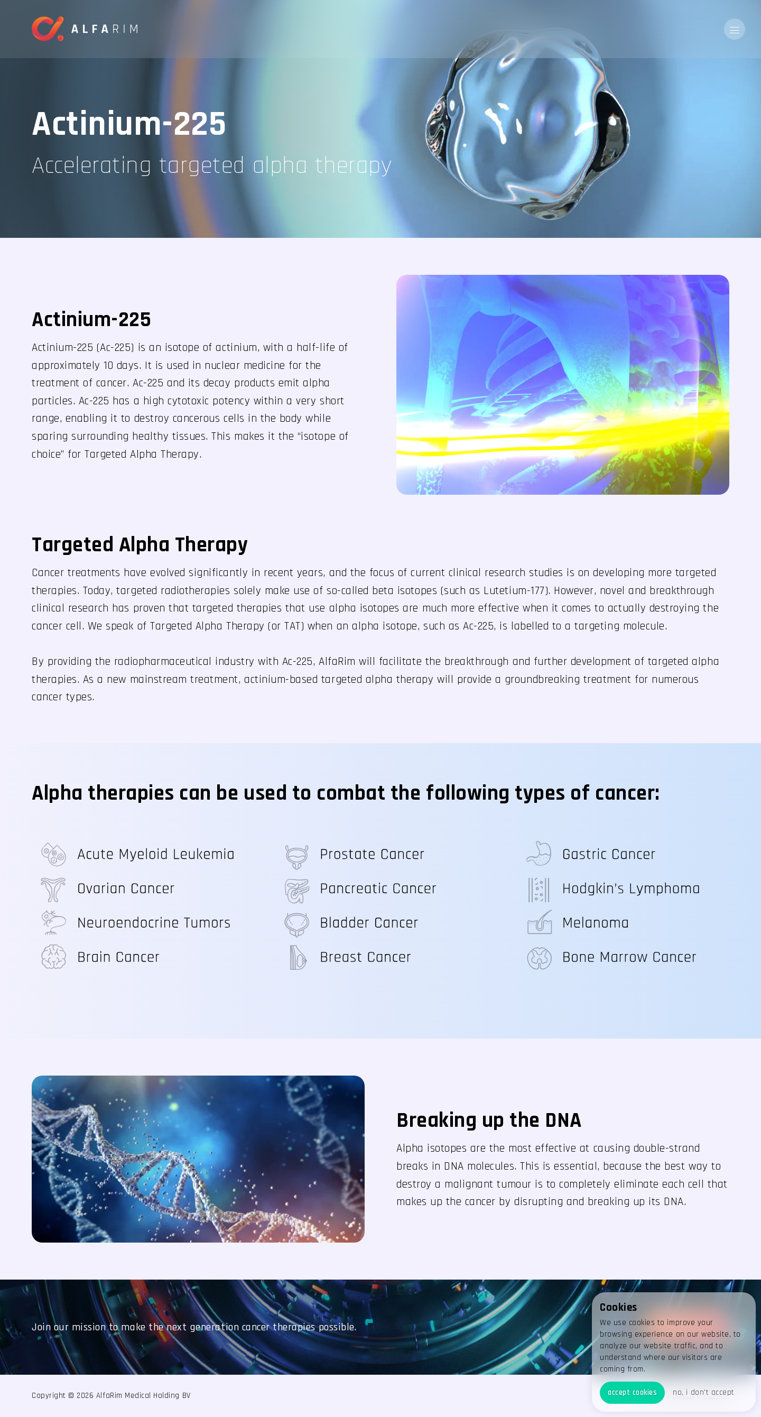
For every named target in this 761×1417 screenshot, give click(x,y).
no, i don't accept (703, 1392)
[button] (734, 29)
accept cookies (632, 1392)
